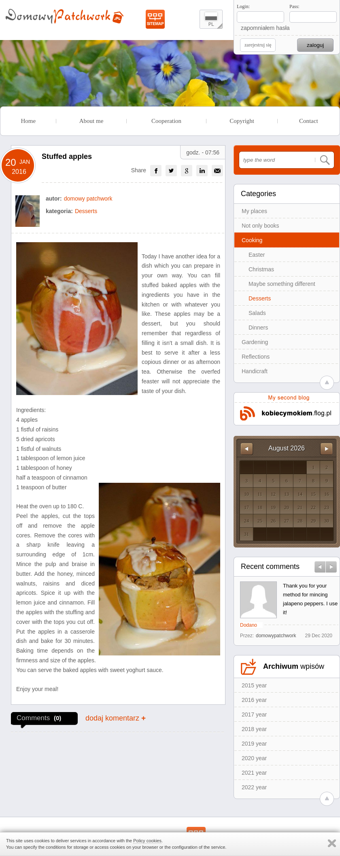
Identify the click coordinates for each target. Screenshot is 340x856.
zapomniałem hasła (265, 28)
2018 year (254, 729)
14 (300, 494)
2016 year (254, 700)
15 (313, 494)
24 (246, 521)
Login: (243, 6)
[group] (156, 170)
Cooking (252, 240)
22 (313, 507)
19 (273, 507)
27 (286, 521)
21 (300, 507)
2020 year (254, 758)
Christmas (261, 269)
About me (91, 121)
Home (28, 121)
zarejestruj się (257, 45)
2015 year (254, 685)
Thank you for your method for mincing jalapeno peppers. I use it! (310, 599)
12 (273, 494)
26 (273, 521)
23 (326, 507)
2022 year (254, 787)
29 (313, 521)
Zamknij (332, 843)
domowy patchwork (88, 198)
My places (254, 211)
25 (259, 521)
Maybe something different (282, 284)
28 (300, 521)
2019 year (254, 743)
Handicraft (255, 371)
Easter (257, 255)
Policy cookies (147, 840)
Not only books (260, 225)
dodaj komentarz (115, 718)
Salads (257, 313)
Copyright (242, 121)
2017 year (254, 714)
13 (286, 494)
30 (326, 521)
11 (259, 494)
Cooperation (166, 121)
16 (326, 494)
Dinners (258, 327)
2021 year (254, 772)
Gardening (255, 342)
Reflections (256, 356)
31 (246, 534)
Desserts (260, 298)
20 (286, 507)
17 (246, 507)
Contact (308, 121)
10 (246, 494)
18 (259, 507)
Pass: (294, 6)
